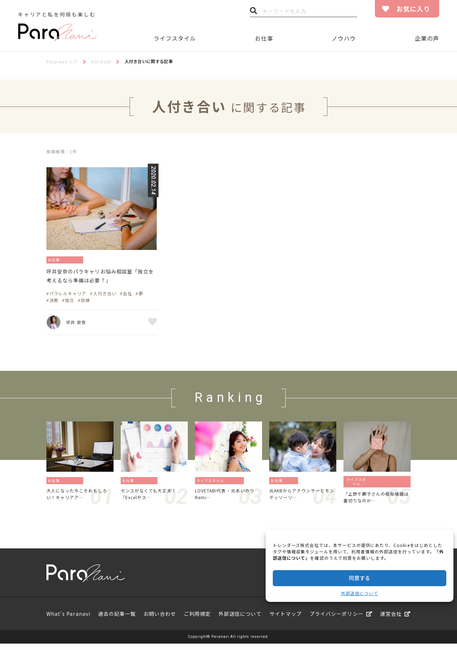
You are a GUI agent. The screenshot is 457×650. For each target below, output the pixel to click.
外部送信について (359, 593)
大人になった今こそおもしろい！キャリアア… (78, 498)
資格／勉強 (74, 483)
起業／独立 (78, 259)
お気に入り (413, 8)
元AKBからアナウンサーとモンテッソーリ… (301, 498)
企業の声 (427, 38)
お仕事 (264, 38)
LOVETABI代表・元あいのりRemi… (227, 498)
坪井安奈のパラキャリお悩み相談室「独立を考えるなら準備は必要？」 (100, 278)
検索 (253, 12)
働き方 (293, 483)
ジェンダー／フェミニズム (389, 485)
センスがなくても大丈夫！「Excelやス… (153, 498)
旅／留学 (236, 483)
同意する (359, 578)
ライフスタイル (175, 38)
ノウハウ (344, 38)
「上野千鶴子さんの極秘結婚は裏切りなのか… (375, 502)
